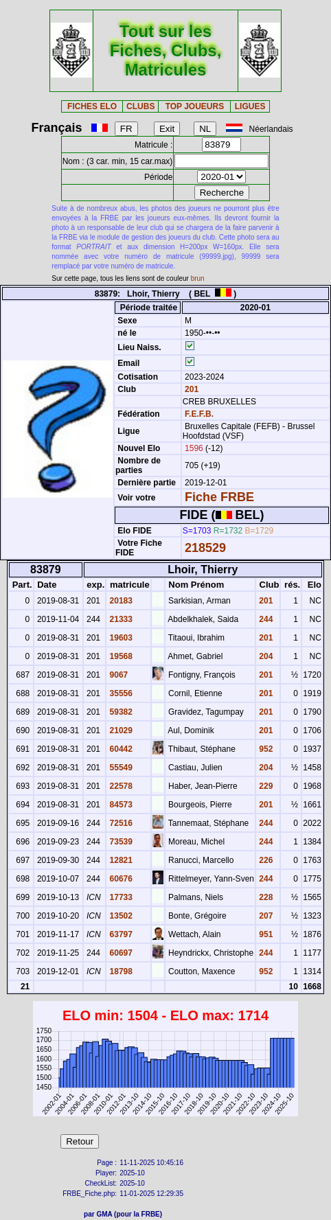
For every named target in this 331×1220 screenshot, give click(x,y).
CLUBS (140, 106)
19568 (120, 656)
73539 (120, 842)
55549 (120, 767)
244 (265, 619)
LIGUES (250, 106)
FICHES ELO (92, 106)
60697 (120, 953)
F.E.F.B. (199, 414)
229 (265, 786)
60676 (120, 879)
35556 (120, 693)
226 (265, 860)
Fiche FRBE (219, 497)
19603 (120, 638)
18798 (120, 971)
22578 (120, 786)
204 (265, 656)
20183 (120, 601)
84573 (120, 804)
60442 (120, 749)
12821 (120, 860)
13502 (120, 916)
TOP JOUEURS (195, 106)
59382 (120, 712)
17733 (120, 897)
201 (190, 389)
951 (265, 934)
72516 (120, 823)
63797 (120, 934)
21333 (120, 619)
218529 (205, 548)
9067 (117, 675)
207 (265, 916)
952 (265, 749)
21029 (120, 730)
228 (265, 897)
